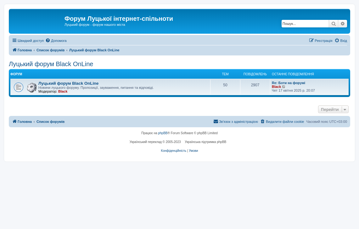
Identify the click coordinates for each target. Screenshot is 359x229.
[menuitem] (55, 40)
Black (62, 91)
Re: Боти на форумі (288, 83)
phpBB (163, 133)
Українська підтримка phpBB (205, 142)
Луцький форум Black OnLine (51, 63)
